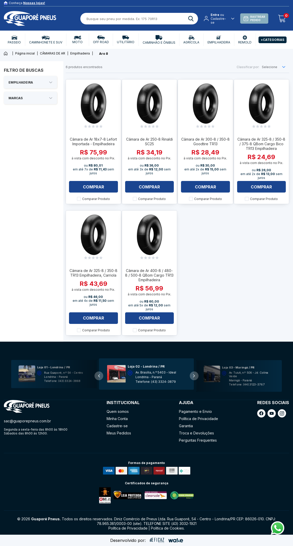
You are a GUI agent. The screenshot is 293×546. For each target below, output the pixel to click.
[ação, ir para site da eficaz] (157, 540)
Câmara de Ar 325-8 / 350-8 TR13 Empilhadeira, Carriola (93, 272)
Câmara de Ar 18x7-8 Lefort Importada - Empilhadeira (93, 141)
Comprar (93, 186)
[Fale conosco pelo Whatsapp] (277, 533)
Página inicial (25, 53)
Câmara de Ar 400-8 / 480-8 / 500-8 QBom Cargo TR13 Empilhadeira (149, 275)
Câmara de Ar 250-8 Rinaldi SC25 (149, 141)
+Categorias (272, 40)
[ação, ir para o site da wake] (175, 540)
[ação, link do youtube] (272, 413)
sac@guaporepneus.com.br (27, 421)
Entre (215, 15)
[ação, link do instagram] (282, 413)
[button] (194, 375)
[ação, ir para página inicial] (26, 406)
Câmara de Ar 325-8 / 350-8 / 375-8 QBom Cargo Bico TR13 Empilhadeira (261, 144)
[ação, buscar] (191, 18)
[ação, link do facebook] (261, 413)
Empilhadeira (80, 53)
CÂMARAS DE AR (52, 53)
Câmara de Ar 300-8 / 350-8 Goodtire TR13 (205, 141)
